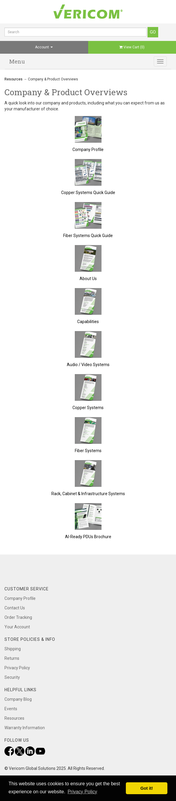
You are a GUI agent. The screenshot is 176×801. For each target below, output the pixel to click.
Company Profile (20, 598)
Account (44, 47)
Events (10, 708)
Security (12, 677)
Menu (17, 61)
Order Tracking (18, 617)
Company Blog (18, 699)
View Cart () (132, 47)
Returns (11, 658)
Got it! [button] (146, 788)
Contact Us (14, 607)
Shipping (12, 648)
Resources (13, 79)
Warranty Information (24, 727)
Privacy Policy (17, 667)
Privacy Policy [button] (82, 791)
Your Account (17, 626)
